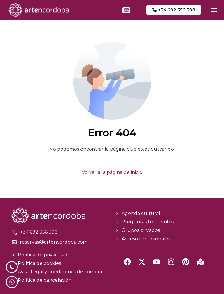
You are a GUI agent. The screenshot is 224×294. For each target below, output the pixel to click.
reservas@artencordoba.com (54, 242)
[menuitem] (126, 10)
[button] (214, 10)
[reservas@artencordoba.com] (14, 242)
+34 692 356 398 (39, 232)
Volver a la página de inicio (112, 172)
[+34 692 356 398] (14, 232)
